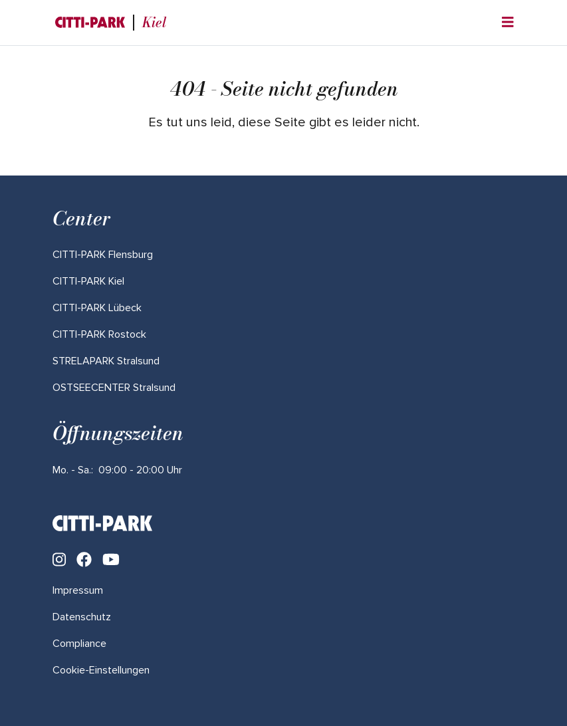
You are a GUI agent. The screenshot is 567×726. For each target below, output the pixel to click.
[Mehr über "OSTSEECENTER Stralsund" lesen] (114, 387)
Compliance (79, 643)
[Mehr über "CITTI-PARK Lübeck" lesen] (97, 307)
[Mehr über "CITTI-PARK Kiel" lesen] (88, 281)
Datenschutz (82, 617)
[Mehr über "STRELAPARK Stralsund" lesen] (106, 361)
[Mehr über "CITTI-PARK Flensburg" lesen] (103, 254)
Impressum (78, 590)
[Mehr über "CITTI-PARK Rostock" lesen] (99, 334)
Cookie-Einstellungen (101, 670)
